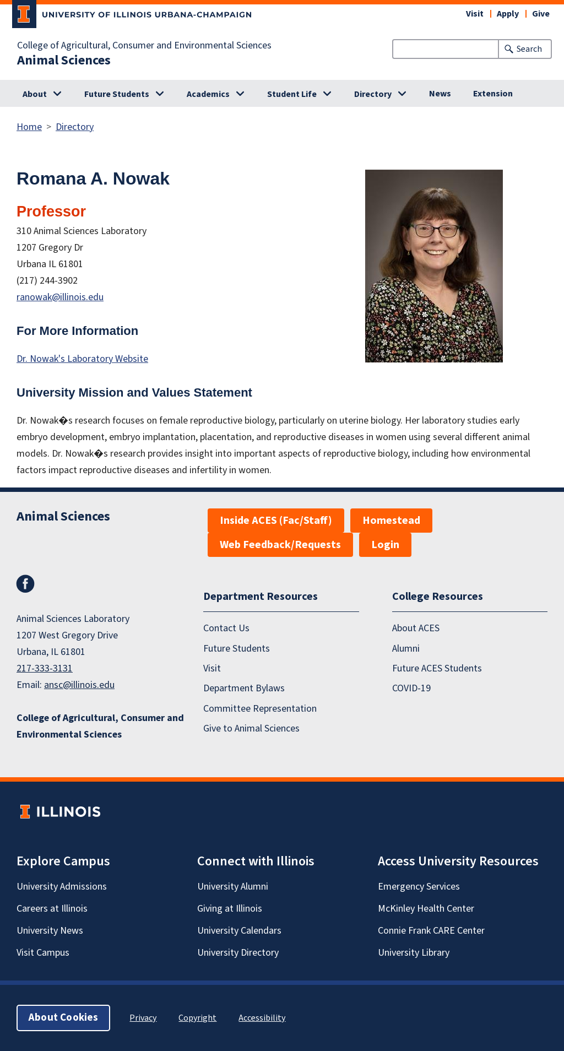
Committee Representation (260, 709)
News (440, 94)
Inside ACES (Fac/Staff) (276, 520)
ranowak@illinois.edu (60, 297)
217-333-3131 (45, 668)
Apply (508, 14)
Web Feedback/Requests (280, 544)
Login (385, 544)
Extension (493, 94)
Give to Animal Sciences (251, 728)
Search (529, 49)
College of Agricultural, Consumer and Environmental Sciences (144, 45)
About (35, 94)
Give (541, 14)
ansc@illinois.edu (79, 685)
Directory (373, 94)
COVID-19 (411, 688)
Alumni (406, 648)
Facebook (25, 584)
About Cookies (63, 1017)
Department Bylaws (244, 688)
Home (29, 127)
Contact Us (226, 628)
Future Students (116, 94)
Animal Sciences (64, 60)
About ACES (416, 628)
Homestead (391, 520)
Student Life (292, 94)
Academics (208, 94)
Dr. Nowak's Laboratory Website (82, 359)
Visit (475, 14)
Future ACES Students (437, 668)
